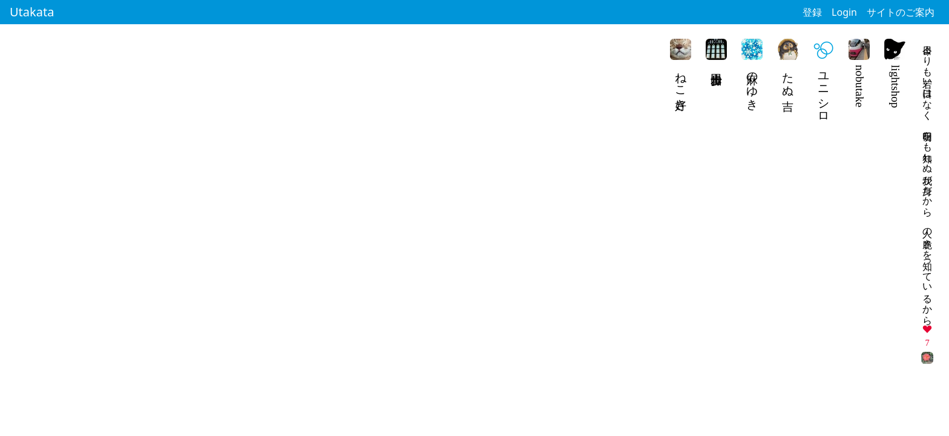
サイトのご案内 (900, 12)
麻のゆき (752, 85)
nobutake (859, 86)
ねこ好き (681, 85)
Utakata (32, 12)
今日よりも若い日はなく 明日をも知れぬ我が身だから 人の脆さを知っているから (927, 179)
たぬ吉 (788, 78)
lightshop (895, 86)
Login (844, 12)
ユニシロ (824, 91)
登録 (812, 12)
